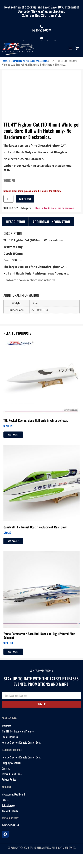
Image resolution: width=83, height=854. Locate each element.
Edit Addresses (9, 805)
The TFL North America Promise (18, 731)
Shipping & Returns (11, 763)
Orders (5, 800)
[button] (70, 49)
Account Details (10, 811)
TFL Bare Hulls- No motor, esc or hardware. (28, 60)
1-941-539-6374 (41, 30)
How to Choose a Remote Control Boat (21, 742)
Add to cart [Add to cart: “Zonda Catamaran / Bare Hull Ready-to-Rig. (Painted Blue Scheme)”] (13, 651)
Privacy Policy (9, 779)
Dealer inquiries (10, 737)
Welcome (6, 726)
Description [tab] (15, 221)
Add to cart (25, 199)
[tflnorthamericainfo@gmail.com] (41, 38)
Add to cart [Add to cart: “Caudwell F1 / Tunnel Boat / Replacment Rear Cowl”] (13, 541)
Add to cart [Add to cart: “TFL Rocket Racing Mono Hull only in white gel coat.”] (13, 434)
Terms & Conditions (12, 774)
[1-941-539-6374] (41, 26)
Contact (6, 768)
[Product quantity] (8, 199)
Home (4, 60)
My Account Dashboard (13, 794)
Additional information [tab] (51, 221)
